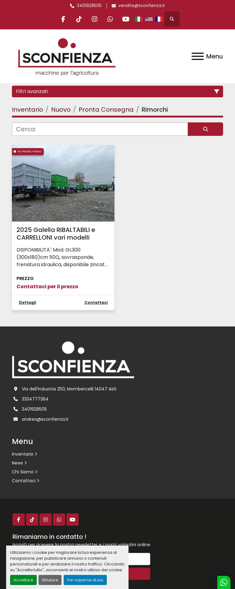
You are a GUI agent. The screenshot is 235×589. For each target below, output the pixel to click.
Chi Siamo (23, 472)
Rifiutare (50, 580)
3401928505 (89, 6)
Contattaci (23, 481)
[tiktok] (79, 19)
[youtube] (125, 19)
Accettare (23, 580)
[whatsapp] (110, 19)
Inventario (22, 454)
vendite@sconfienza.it (141, 6)
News (17, 463)
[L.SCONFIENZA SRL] (73, 359)
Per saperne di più (85, 580)
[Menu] (198, 56)
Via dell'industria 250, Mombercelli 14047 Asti (69, 389)
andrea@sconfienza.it (45, 419)
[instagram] (94, 19)
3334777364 (35, 399)
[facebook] (63, 19)
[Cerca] (100, 129)
